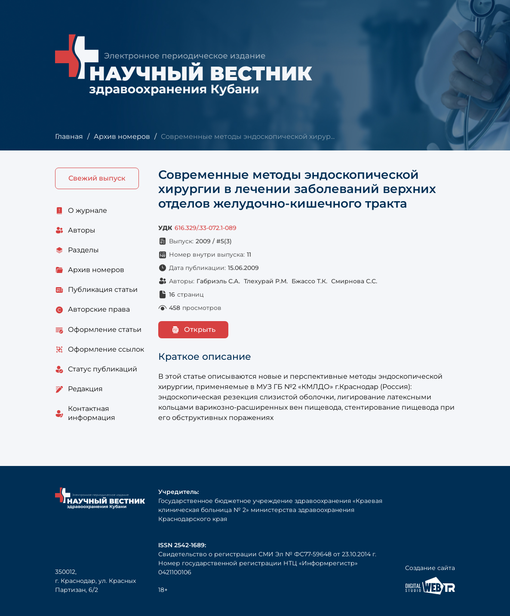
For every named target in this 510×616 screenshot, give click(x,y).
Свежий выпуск (97, 178)
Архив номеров (122, 136)
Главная (69, 136)
